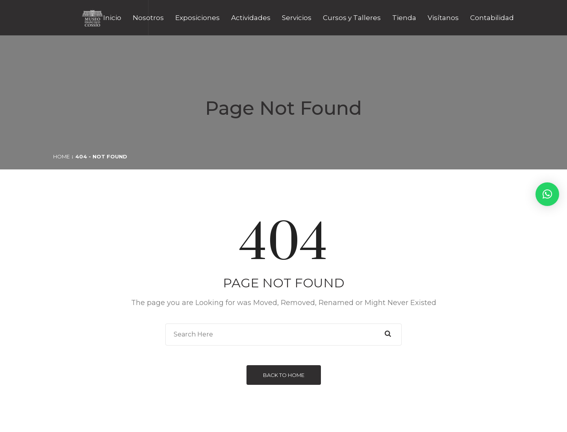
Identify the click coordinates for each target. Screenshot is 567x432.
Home (61, 156)
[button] (547, 194)
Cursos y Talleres (352, 18)
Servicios (296, 18)
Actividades (251, 18)
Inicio (112, 18)
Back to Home (283, 375)
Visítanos (443, 18)
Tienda (404, 18)
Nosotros (148, 18)
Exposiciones (197, 18)
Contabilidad (492, 18)
